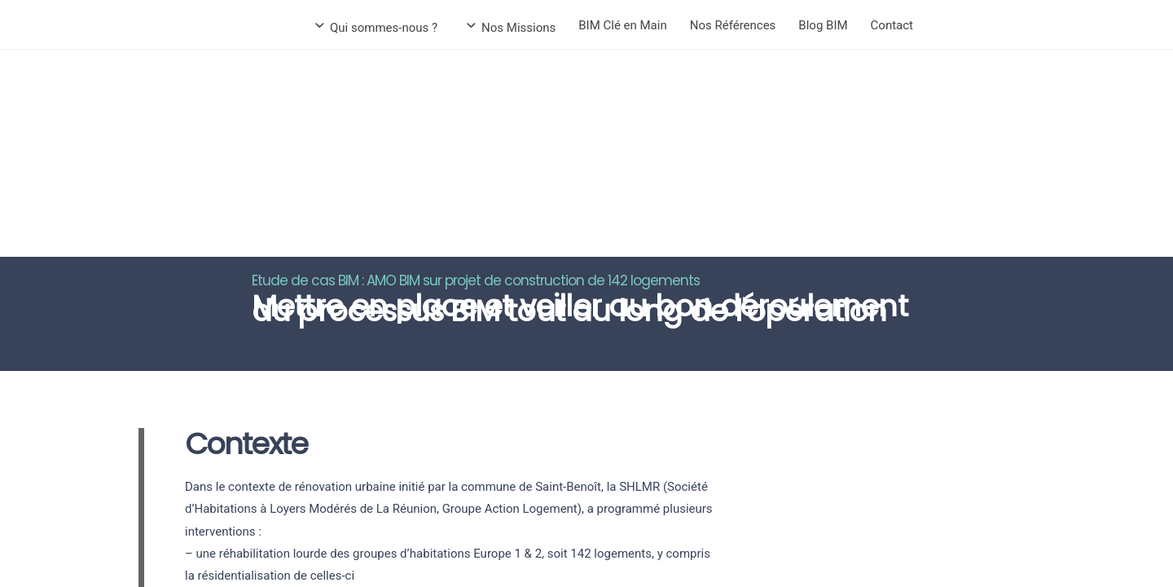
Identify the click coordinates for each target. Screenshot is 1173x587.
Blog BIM (822, 25)
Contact (892, 25)
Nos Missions (512, 27)
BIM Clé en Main (622, 25)
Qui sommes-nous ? (377, 27)
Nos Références (733, 25)
